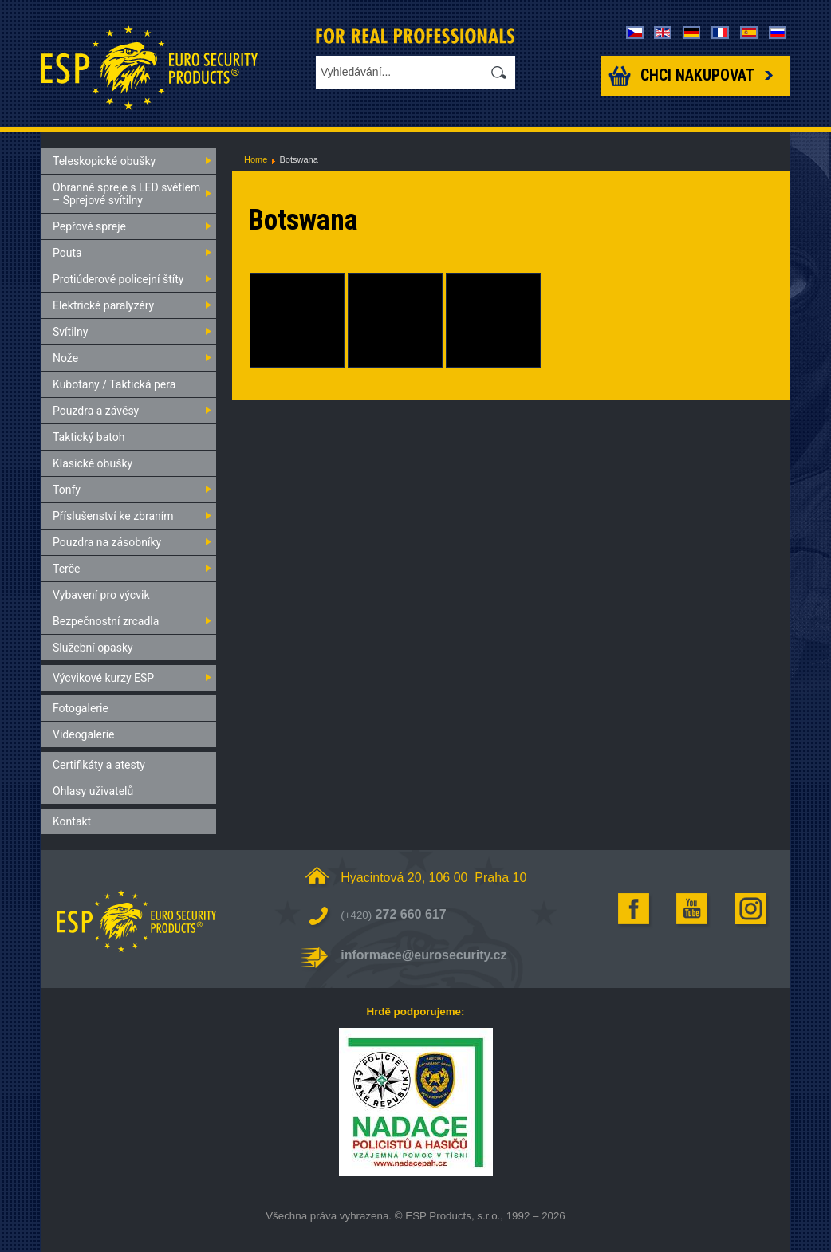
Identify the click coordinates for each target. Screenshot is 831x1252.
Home (255, 159)
